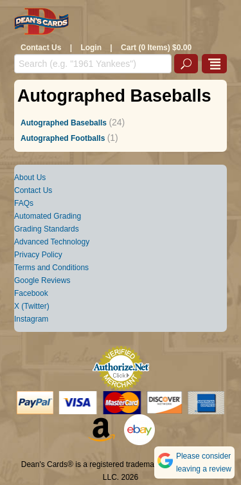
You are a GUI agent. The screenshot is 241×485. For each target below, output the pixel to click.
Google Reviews (42, 280)
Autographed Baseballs (64, 122)
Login (91, 47)
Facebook (31, 293)
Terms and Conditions (51, 267)
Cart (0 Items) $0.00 (156, 47)
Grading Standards (46, 228)
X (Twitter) (31, 306)
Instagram (31, 319)
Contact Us (41, 47)
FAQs (23, 203)
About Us (30, 177)
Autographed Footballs (63, 138)
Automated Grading (47, 216)
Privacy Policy (38, 254)
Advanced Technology (51, 241)
